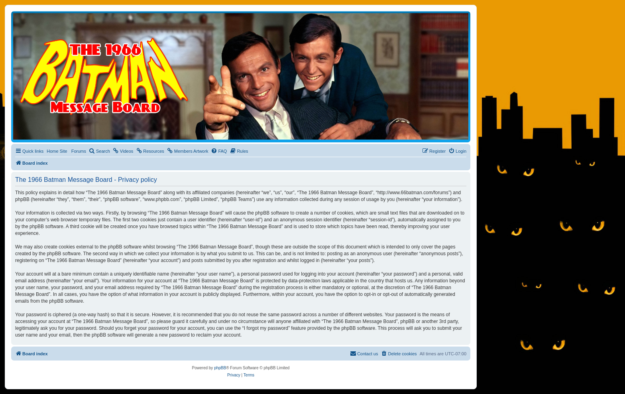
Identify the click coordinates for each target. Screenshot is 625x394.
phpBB (220, 368)
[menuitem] (99, 151)
